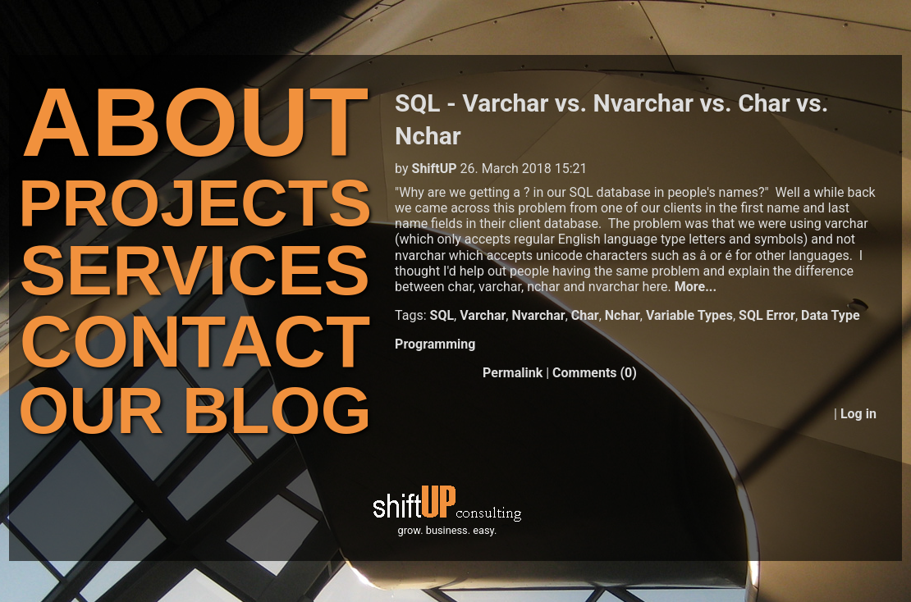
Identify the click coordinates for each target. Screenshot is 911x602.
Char (585, 315)
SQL (442, 315)
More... (695, 286)
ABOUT (195, 121)
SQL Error (767, 315)
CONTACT (195, 341)
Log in (858, 414)
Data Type (830, 315)
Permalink (512, 373)
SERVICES (195, 270)
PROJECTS (195, 202)
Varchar (483, 315)
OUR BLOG (195, 410)
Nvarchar (538, 315)
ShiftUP (434, 168)
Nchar (622, 315)
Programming (435, 344)
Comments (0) (594, 373)
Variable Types (689, 315)
